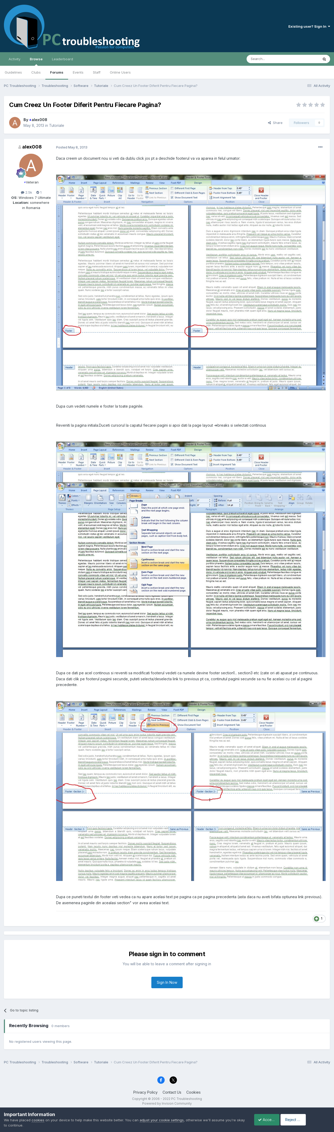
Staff (96, 72)
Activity (14, 59)
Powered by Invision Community (167, 1103)
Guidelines (13, 72)
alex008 (38, 119)
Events (78, 72)
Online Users (120, 72)
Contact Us (172, 1092)
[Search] (269, 59)
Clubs (36, 72)
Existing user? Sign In (309, 26)
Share (275, 123)
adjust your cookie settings (162, 1120)
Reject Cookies (311, 1119)
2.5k (26, 192)
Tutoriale (56, 125)
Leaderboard (62, 59)
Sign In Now (167, 982)
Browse (36, 61)
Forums (56, 72)
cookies (38, 1120)
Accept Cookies (269, 1119)
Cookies (193, 1092)
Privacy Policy (145, 1092)
